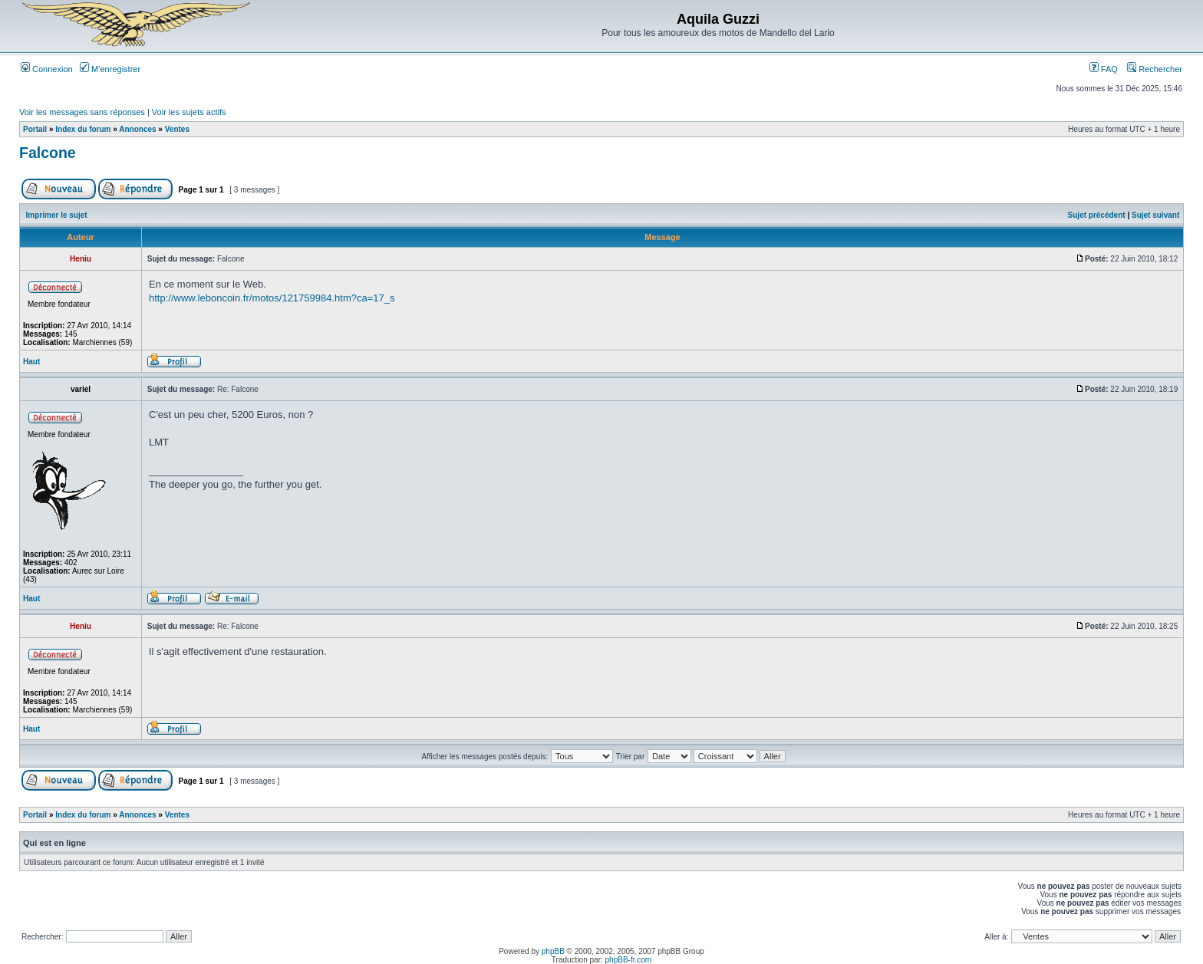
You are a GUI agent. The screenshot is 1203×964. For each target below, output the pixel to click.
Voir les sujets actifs (189, 112)
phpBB (553, 951)
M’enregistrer (110, 69)
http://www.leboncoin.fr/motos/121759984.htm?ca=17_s (272, 298)
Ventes (177, 129)
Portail (35, 129)
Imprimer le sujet (56, 215)
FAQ (1103, 69)
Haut (31, 361)
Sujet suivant (1155, 215)
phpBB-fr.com (628, 960)
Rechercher (1154, 69)
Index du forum (82, 129)
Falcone (47, 152)
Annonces (137, 129)
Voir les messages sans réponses (82, 112)
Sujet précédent (1097, 215)
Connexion (47, 69)
